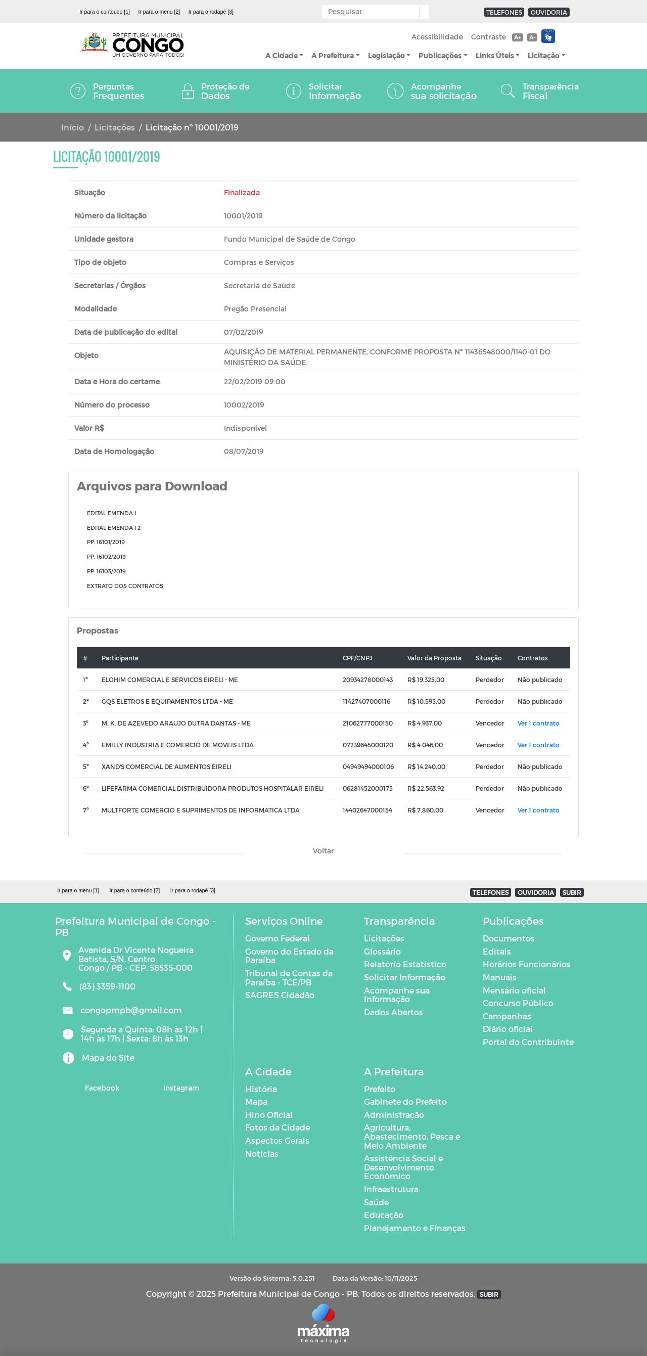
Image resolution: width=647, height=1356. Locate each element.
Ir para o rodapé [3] (211, 12)
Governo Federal (277, 938)
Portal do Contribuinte (528, 1042)
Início (72, 127)
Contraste (488, 36)
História (261, 1089)
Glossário (382, 951)
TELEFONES (504, 12)
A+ (517, 37)
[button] (422, 12)
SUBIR (572, 892)
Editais (497, 951)
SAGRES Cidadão (279, 995)
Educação (383, 1214)
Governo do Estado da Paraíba (289, 955)
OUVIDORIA (549, 12)
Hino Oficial (269, 1114)
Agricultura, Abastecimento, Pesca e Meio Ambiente (412, 1136)
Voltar (323, 850)
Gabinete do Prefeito (405, 1101)
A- (532, 37)
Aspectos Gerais (277, 1140)
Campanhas (507, 1016)
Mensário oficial (514, 990)
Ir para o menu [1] (78, 890)
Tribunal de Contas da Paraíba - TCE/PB (289, 977)
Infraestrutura (391, 1189)
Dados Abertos (393, 1012)
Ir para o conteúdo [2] (134, 890)
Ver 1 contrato (539, 723)
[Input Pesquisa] (373, 11)
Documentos (509, 938)
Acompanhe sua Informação (397, 994)
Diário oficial (508, 1028)
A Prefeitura (332, 55)
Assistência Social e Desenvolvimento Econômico (403, 1167)
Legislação (386, 55)
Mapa (256, 1101)
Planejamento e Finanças (415, 1228)
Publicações (440, 55)
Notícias (262, 1153)
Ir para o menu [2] (159, 12)
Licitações (115, 127)
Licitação (544, 55)
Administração (394, 1114)
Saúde (376, 1202)
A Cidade (281, 55)
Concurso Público (518, 1003)
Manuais (500, 977)
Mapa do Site (108, 1057)
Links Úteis (495, 55)
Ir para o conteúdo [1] (104, 12)
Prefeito (379, 1089)
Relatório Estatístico (405, 964)
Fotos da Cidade (277, 1127)
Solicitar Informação (404, 977)
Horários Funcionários (527, 964)
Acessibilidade (437, 36)
